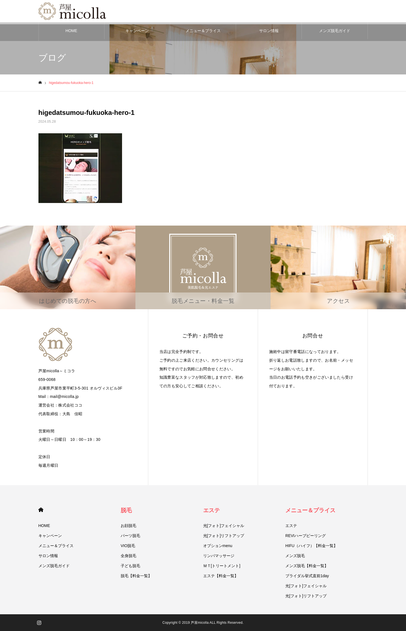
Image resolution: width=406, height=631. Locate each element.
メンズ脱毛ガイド (334, 30)
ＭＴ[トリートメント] (221, 566)
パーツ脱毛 (130, 535)
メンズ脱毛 (295, 555)
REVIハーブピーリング (305, 535)
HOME (71, 30)
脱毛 (126, 510)
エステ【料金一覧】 (220, 576)
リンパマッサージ (218, 555)
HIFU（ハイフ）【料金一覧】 (311, 545)
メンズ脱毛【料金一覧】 (306, 566)
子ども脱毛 (130, 566)
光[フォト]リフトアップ (223, 535)
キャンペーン (137, 30)
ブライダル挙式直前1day (307, 576)
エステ (211, 510)
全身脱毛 (128, 555)
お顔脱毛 (128, 525)
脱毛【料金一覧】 (136, 576)
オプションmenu (217, 545)
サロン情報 (269, 30)
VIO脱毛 (128, 545)
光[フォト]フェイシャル (223, 525)
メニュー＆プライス (203, 30)
